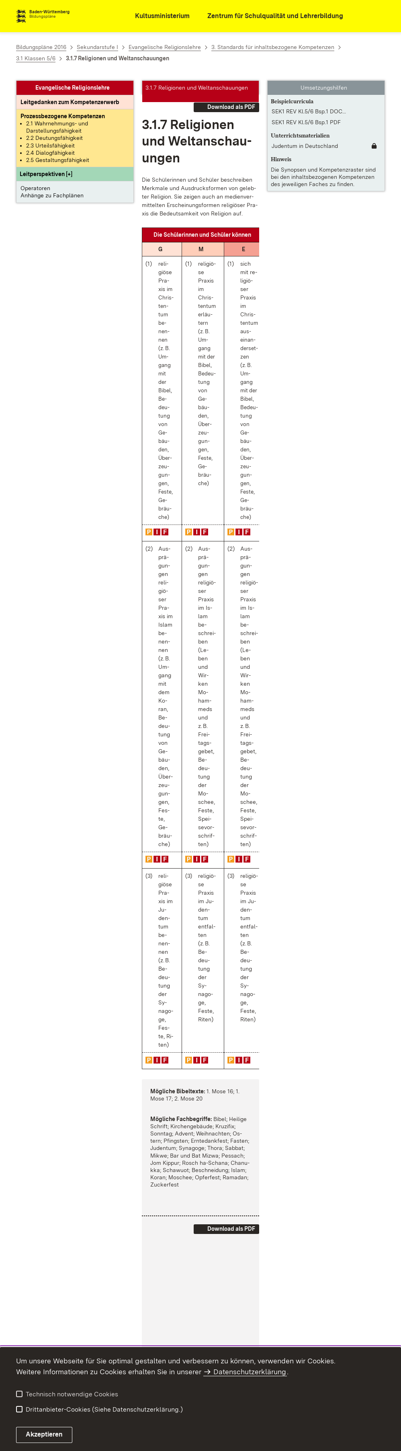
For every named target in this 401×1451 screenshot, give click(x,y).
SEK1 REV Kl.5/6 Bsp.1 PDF (306, 122)
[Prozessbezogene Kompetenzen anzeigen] (63, 116)
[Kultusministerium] (157, 16)
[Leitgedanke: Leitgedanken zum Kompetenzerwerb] (70, 102)
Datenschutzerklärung (249, 1371)
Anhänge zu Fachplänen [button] (52, 195)
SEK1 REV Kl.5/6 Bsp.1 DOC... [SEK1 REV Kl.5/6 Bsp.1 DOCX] (309, 111)
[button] (46, 174)
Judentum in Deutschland (305, 146)
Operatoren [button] (35, 188)
